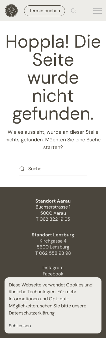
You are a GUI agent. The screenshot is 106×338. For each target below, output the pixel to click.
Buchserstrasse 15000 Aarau (53, 207)
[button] (73, 10)
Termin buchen (44, 11)
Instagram (53, 269)
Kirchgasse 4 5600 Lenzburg (53, 242)
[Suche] (53, 169)
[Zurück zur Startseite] (11, 10)
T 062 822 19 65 (53, 219)
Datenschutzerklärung (32, 313)
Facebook (53, 275)
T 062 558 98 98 (53, 255)
